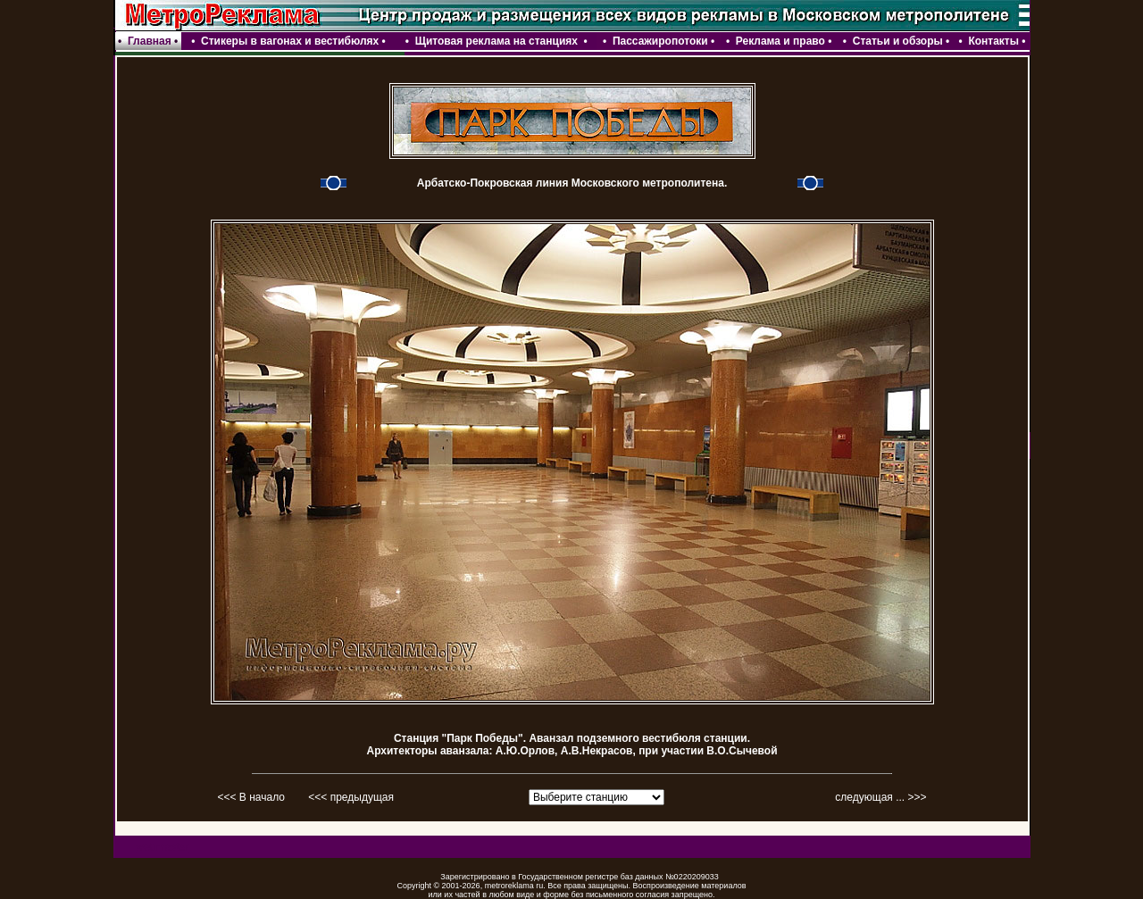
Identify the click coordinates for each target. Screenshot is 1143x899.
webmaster (163, 847)
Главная (149, 41)
